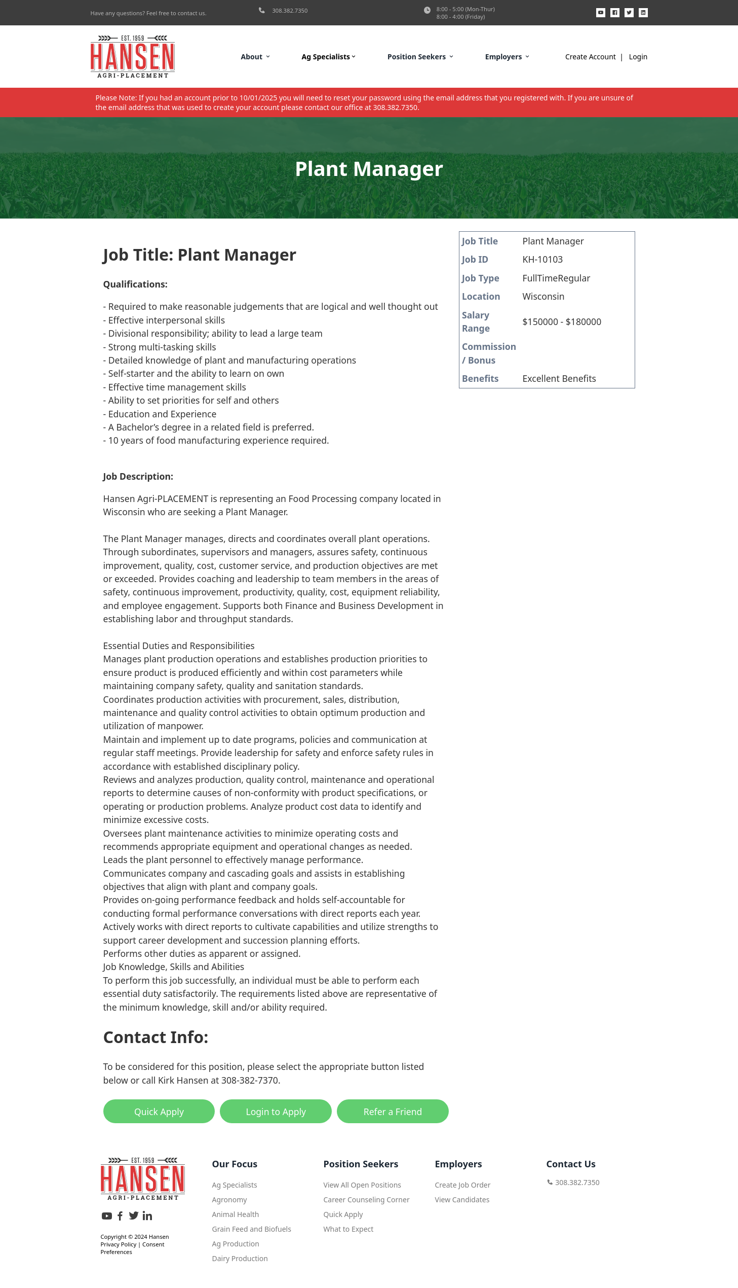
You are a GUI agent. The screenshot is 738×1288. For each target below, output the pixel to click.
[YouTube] (600, 12)
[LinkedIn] (643, 12)
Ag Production (235, 1242)
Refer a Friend (393, 1111)
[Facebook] (614, 12)
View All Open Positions (363, 1183)
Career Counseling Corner (367, 1198)
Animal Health (235, 1213)
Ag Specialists (329, 56)
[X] (629, 12)
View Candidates (462, 1198)
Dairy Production (240, 1257)
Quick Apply (159, 1111)
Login (638, 56)
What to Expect (349, 1227)
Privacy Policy (119, 1242)
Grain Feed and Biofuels (251, 1227)
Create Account (590, 56)
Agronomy (229, 1198)
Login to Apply (276, 1111)
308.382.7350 (283, 10)
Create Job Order (463, 1183)
